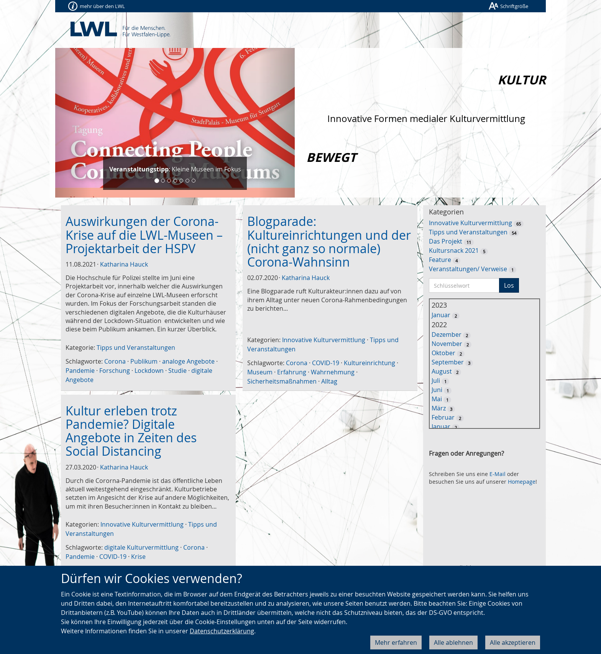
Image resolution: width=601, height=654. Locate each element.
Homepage (521, 481)
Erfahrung (291, 372)
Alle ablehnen (453, 642)
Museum (260, 372)
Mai (437, 399)
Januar (441, 315)
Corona (115, 361)
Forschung (114, 370)
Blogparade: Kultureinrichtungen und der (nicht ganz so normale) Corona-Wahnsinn (329, 241)
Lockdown (149, 370)
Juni (437, 389)
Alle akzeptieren (512, 642)
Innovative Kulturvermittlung (323, 340)
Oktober (443, 353)
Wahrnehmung (333, 372)
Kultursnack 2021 (454, 250)
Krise (138, 556)
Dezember (446, 334)
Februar (443, 417)
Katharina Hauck (124, 264)
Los (509, 285)
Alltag (329, 381)
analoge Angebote (188, 361)
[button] (73, 123)
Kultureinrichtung (369, 363)
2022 (439, 324)
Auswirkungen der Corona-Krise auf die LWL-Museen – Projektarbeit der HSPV (144, 234)
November (447, 343)
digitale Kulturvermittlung (141, 547)
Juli (436, 380)
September (448, 362)
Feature (440, 259)
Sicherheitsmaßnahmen (282, 381)
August (442, 371)
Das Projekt (445, 241)
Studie (177, 370)
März (439, 408)
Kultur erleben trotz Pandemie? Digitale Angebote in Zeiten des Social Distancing (131, 431)
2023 (439, 305)
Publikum (144, 361)
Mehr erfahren (396, 642)
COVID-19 (325, 363)
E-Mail (497, 474)
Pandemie (80, 370)
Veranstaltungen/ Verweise (468, 269)
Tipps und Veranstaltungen (136, 347)
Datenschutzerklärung (222, 631)
